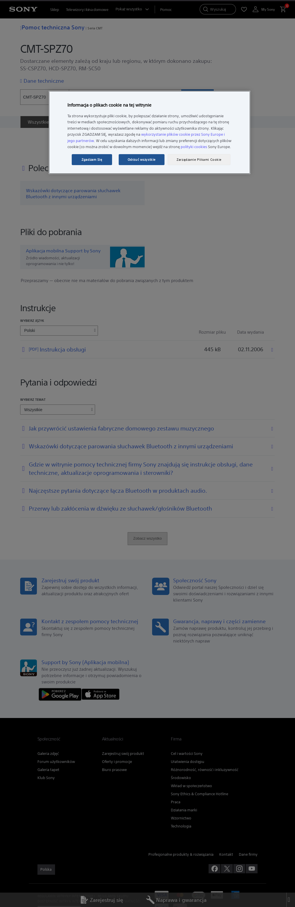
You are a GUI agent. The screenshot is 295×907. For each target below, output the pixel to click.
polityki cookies (194, 146)
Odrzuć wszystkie (142, 159)
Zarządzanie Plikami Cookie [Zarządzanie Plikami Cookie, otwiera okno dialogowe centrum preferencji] (199, 159)
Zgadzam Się (92, 159)
